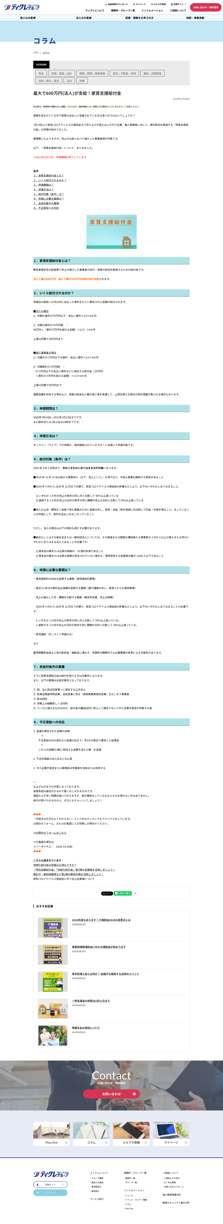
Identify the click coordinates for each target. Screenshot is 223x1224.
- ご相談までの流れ (171, 1178)
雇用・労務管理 (152, 73)
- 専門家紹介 (95, 1186)
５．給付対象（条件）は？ (48, 194)
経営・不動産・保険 (124, 73)
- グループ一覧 (130, 1182)
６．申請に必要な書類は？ (48, 198)
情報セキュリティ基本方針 (176, 1202)
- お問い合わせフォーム (173, 1186)
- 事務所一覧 (129, 1178)
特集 (82, 80)
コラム (45, 52)
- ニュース (128, 1195)
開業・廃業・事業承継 (92, 73)
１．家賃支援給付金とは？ (48, 175)
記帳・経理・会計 (61, 73)
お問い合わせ (119, 1094)
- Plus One (128, 1208)
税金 (41, 73)
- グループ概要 (96, 1178)
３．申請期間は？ (43, 185)
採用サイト (179, 4)
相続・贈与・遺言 (49, 80)
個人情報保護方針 (172, 1194)
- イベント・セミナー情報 (135, 1199)
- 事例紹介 (94, 1191)
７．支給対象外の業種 (46, 203)
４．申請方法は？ (43, 189)
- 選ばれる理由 (96, 1182)
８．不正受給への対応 (46, 208)
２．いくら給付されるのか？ (50, 180)
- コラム (127, 1204)
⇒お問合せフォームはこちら (49, 832)
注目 (69, 80)
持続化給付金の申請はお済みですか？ (55, 865)
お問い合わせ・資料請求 (205, 7)
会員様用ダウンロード (118, 4)
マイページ (141, 4)
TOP (35, 52)
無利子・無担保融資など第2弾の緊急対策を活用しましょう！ (68, 874)
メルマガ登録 (160, 4)
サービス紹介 (97, 1199)
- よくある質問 (169, 1182)
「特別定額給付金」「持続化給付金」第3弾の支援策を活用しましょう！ (74, 869)
